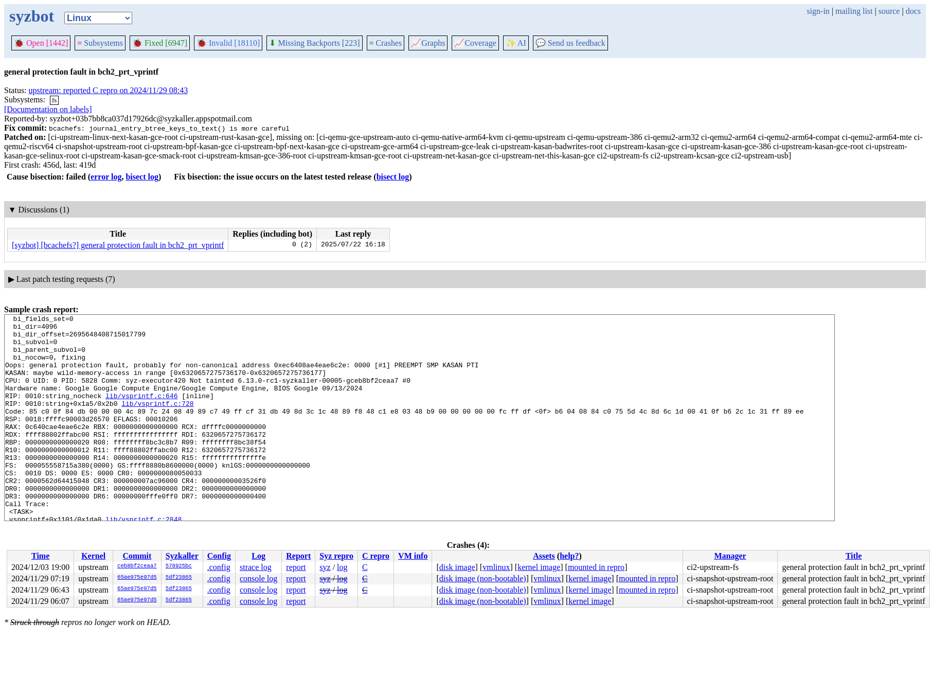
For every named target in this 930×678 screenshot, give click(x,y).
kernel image (538, 567)
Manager (730, 555)
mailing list (853, 11)
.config (218, 567)
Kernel (93, 555)
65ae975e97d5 (137, 577)
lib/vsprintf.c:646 (141, 412)
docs (913, 11)
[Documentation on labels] (48, 109)
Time (40, 555)
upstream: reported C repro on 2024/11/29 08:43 (108, 90)
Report (298, 555)
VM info (412, 555)
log (342, 567)
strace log (256, 567)
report (296, 567)
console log (258, 578)
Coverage (475, 43)
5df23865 (179, 577)
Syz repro (336, 555)
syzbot (31, 16)
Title (854, 555)
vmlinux (496, 567)
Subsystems (100, 43)
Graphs (428, 43)
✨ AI (516, 43)
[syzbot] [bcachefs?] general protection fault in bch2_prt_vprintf (118, 245)
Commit (136, 555)
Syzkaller (182, 555)
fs (54, 100)
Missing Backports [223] (314, 43)
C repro (375, 555)
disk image (457, 567)
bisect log (142, 176)
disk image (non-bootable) (482, 578)
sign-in (818, 11)
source (889, 11)
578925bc (179, 566)
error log (106, 176)
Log (258, 555)
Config (219, 555)
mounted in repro (596, 567)
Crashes (385, 43)
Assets (544, 555)
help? (569, 555)
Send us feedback (570, 43)
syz (324, 567)
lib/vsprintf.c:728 (157, 421)
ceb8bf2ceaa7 (137, 566)
